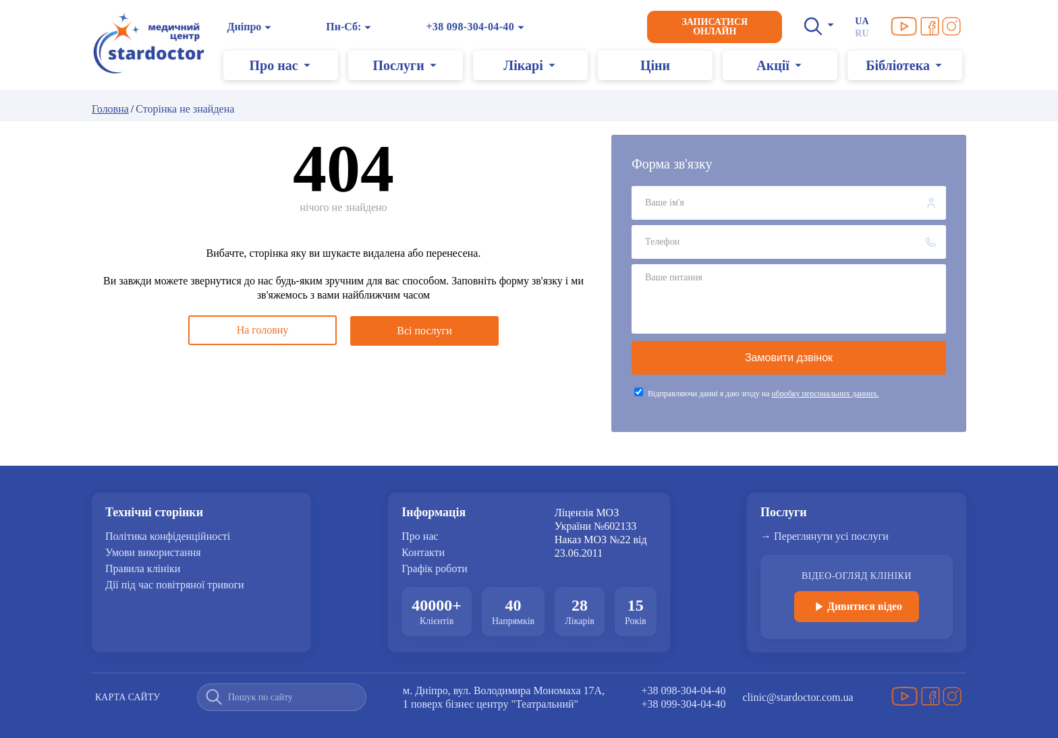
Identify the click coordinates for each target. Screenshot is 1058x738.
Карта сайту (127, 697)
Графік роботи (434, 568)
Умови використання (153, 552)
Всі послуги (424, 330)
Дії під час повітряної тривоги (174, 585)
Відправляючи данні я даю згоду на (763, 393)
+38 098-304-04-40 (470, 26)
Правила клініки (142, 568)
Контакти (423, 552)
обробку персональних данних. (825, 393)
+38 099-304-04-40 (684, 704)
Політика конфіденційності (167, 536)
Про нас (419, 536)
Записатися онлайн (715, 26)
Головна (110, 109)
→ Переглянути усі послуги (824, 536)
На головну (263, 330)
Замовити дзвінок (789, 357)
